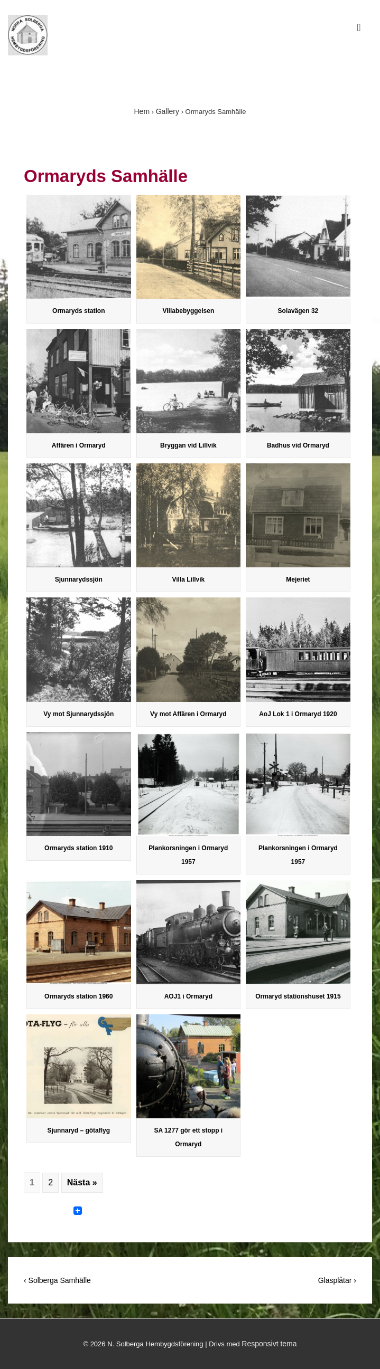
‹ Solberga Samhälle (57, 1280)
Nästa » (82, 1182)
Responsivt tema (269, 1343)
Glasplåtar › (337, 1280)
